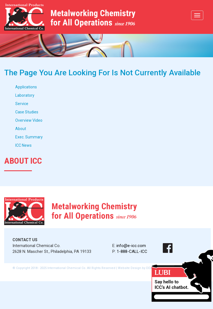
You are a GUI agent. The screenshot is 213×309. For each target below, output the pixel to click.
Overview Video (28, 120)
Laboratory (24, 95)
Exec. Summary (29, 137)
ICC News (23, 145)
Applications (26, 87)
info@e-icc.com (131, 245)
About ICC (23, 161)
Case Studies (26, 112)
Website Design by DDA (135, 268)
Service (21, 103)
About (20, 128)
